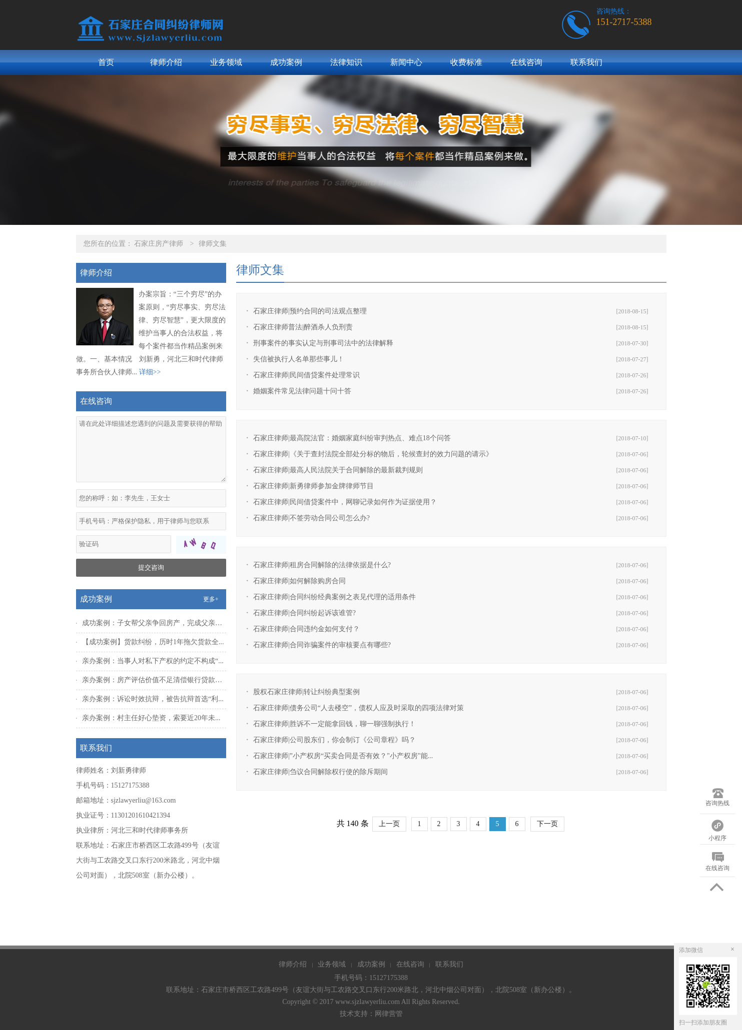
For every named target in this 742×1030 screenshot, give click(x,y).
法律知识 (346, 62)
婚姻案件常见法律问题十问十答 (302, 391)
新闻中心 (406, 62)
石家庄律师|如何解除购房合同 (299, 581)
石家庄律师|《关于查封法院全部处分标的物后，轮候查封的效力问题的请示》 (373, 454)
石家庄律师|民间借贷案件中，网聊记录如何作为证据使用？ (345, 502)
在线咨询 (526, 62)
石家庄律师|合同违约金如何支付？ (306, 629)
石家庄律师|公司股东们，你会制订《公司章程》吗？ (334, 740)
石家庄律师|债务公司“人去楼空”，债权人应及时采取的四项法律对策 (358, 708)
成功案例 (286, 62)
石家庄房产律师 (158, 243)
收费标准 (466, 62)
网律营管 (389, 1014)
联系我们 (586, 62)
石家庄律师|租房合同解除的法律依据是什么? (322, 565)
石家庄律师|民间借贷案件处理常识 (306, 375)
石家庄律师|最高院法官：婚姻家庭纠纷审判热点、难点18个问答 (352, 438)
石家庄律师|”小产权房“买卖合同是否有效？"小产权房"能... (343, 756)
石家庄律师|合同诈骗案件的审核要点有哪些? (322, 645)
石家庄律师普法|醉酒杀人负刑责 (303, 327)
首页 (106, 62)
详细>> (150, 372)
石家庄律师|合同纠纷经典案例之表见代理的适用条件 (334, 597)
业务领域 (226, 62)
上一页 (389, 824)
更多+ (211, 599)
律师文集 (213, 243)
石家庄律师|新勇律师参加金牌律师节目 (313, 486)
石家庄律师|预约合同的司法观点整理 (310, 311)
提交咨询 (151, 567)
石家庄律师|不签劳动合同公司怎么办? (311, 518)
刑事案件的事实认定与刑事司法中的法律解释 (323, 343)
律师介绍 (166, 62)
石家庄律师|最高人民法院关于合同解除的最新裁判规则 (338, 470)
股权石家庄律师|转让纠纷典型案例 (306, 692)
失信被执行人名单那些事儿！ (298, 359)
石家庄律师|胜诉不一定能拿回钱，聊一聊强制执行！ (334, 724)
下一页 (547, 824)
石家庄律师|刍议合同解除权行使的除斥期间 (320, 772)
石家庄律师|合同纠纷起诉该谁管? (304, 613)
